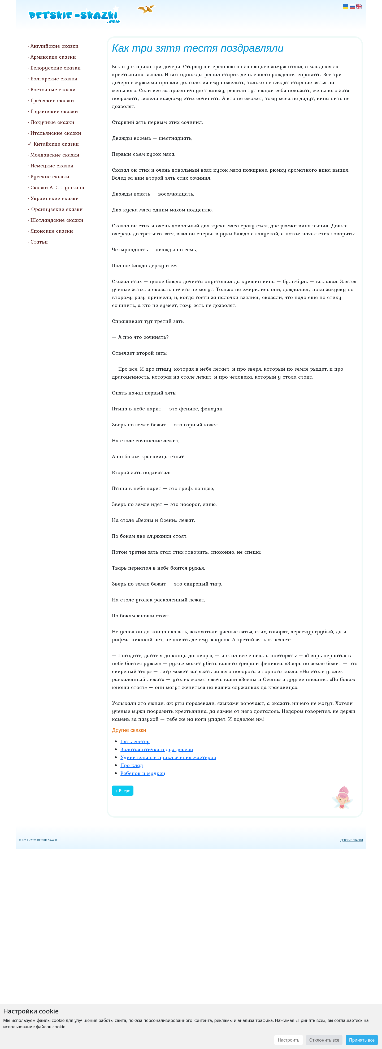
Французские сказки (57, 209)
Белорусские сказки (56, 68)
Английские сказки (55, 46)
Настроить (288, 1040)
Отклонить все (324, 1040)
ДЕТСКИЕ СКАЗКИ (351, 840)
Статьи (39, 242)
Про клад (131, 765)
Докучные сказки (52, 122)
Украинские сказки (55, 198)
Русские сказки (50, 176)
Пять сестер (135, 741)
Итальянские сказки (56, 133)
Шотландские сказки (57, 220)
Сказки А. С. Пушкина (57, 187)
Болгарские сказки (54, 79)
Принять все (362, 1040)
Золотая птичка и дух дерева (156, 749)
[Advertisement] (191, 948)
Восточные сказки (53, 89)
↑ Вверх (122, 790)
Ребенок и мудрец (142, 773)
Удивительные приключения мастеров (168, 757)
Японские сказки (52, 231)
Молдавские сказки (55, 155)
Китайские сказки (56, 144)
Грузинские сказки (54, 111)
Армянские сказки (53, 57)
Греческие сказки (52, 100)
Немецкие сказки (52, 166)
